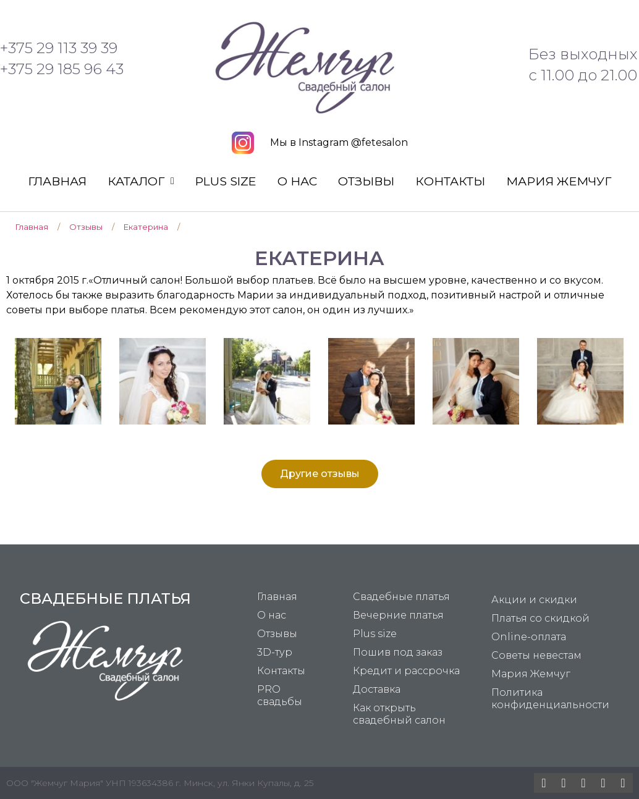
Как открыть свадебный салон (399, 714)
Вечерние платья (398, 615)
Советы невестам (536, 655)
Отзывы (366, 181)
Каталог (141, 181)
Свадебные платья (401, 596)
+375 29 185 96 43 (62, 69)
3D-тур (274, 652)
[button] (319, 474)
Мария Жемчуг (558, 181)
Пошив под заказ (397, 652)
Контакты (450, 181)
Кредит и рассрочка (406, 671)
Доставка (376, 689)
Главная (57, 181)
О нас (297, 181)
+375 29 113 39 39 (58, 48)
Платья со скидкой (540, 618)
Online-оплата (528, 637)
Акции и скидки (534, 600)
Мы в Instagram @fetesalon (339, 142)
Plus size (225, 181)
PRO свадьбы (279, 695)
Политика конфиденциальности (550, 699)
